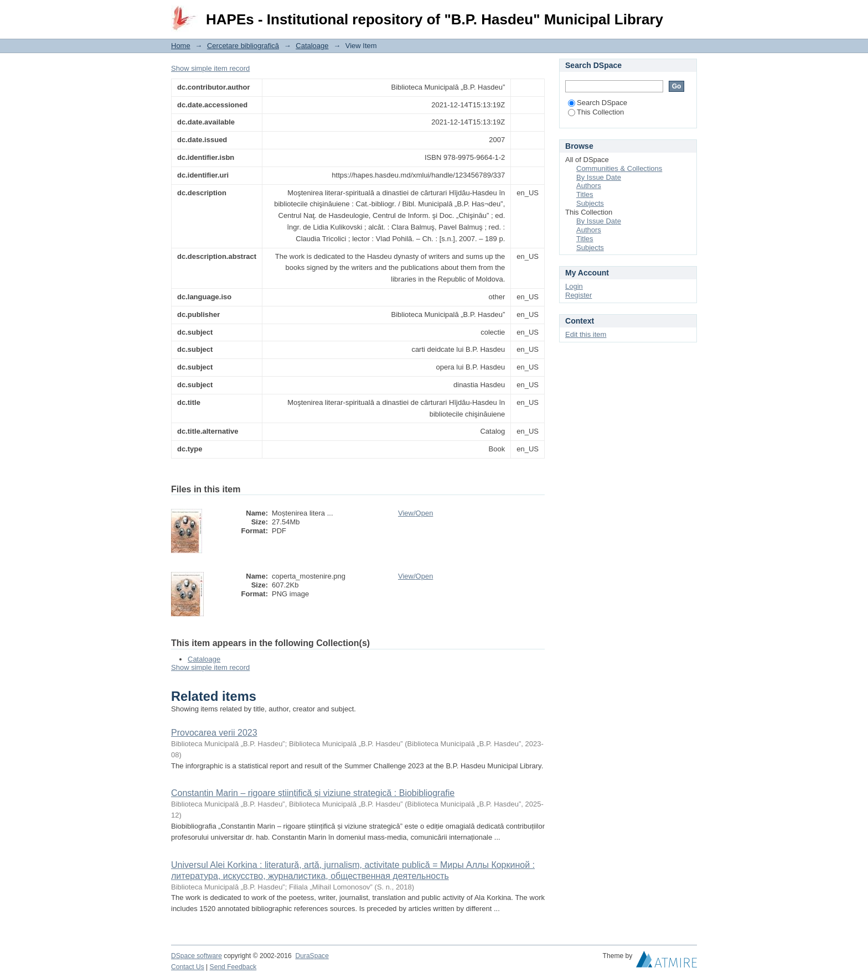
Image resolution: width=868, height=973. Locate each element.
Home (180, 45)
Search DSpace (597, 102)
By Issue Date (598, 177)
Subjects (590, 203)
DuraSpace (311, 956)
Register (578, 295)
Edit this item (585, 334)
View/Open (415, 513)
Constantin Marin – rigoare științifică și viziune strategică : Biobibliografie (312, 793)
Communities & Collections (619, 168)
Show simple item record (210, 68)
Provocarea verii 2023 (214, 732)
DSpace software (196, 956)
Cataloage (312, 45)
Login (688, 13)
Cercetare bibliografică (243, 45)
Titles (584, 194)
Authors (588, 185)
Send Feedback (233, 967)
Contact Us (187, 967)
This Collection (596, 112)
